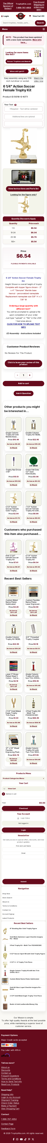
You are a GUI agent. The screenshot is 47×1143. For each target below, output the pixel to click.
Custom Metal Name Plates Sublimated (24, 979)
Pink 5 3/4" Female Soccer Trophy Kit (12, 558)
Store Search (7, 898)
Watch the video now (38, 79)
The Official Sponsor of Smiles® (8, 5)
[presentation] (23, 868)
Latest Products (8, 918)
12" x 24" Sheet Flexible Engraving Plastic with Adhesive (13, 750)
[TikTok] (25, 1139)
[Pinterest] (29, 1139)
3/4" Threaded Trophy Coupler (32, 638)
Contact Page (7, 1124)
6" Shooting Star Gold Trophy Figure (23, 928)
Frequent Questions (10, 1076)
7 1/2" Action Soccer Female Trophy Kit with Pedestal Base (32, 509)
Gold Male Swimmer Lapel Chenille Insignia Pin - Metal (26, 938)
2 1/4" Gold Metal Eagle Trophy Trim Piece (26, 996)
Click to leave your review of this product (23, 363)
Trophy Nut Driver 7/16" (13, 471)
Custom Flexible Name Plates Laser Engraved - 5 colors (33, 602)
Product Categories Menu (13, 778)
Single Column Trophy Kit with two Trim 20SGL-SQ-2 (24, 971)
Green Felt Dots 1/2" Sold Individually (32, 472)
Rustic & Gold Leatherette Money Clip (24, 1004)
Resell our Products (10, 1084)
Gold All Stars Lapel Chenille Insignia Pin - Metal (26, 988)
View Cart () (38, 16)
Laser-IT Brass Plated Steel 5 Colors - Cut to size (12, 676)
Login (23, 830)
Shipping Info (7, 1094)
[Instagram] (17, 1139)
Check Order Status (10, 1103)
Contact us (6, 1073)
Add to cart (23, 383)
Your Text (8, 105)
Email (23, 853)
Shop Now (6, 894)
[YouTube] (21, 1139)
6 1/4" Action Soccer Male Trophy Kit (31, 558)
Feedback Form (8, 1128)
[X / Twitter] (33, 1139)
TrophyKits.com (23, 4)
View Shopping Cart (10, 1108)
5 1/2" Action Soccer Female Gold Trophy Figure (12, 509)
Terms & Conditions (9, 906)
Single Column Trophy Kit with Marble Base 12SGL (12, 435)
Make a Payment (9, 1106)
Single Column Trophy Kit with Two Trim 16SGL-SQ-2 (33, 750)
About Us (5, 902)
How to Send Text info (11, 1081)
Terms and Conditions (11, 1078)
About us (5, 1067)
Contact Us (6, 910)
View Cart (12, 788)
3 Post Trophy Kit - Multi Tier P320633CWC (26, 945)
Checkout (23, 808)
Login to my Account (10, 1097)
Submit (24, 881)
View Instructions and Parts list (23, 189)
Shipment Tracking (9, 1100)
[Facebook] (13, 1139)
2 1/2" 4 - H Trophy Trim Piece (21, 962)
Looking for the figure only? (23, 203)
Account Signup (8, 914)
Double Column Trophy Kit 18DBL (33, 434)
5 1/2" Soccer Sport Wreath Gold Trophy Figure (27, 954)
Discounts (5, 1070)
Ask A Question (23, 393)
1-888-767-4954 (23, 8)
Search (40, 23)
